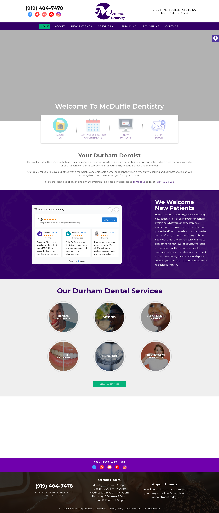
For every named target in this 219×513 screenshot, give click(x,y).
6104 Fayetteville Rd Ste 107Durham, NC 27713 (175, 11)
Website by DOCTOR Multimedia (142, 508)
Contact (171, 26)
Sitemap (88, 508)
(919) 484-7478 (44, 8)
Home (45, 26)
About (60, 26)
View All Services (109, 384)
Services (104, 26)
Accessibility (100, 508)
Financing (129, 26)
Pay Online (151, 26)
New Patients (81, 26)
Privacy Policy (116, 508)
